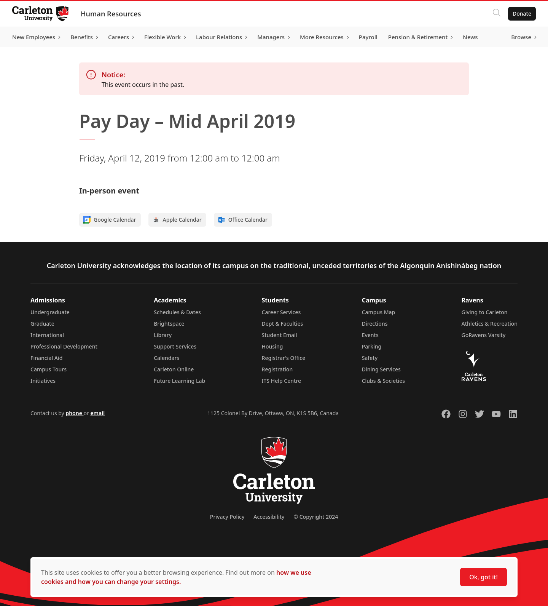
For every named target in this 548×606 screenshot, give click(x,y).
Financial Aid (46, 357)
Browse (521, 37)
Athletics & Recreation (490, 323)
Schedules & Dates (177, 312)
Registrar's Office (284, 357)
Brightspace (169, 323)
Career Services (281, 312)
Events (370, 335)
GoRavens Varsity (484, 335)
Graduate (42, 323)
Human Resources (111, 13)
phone (74, 413)
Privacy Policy (227, 516)
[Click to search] (496, 14)
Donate (522, 13)
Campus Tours (48, 369)
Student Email (279, 335)
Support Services (175, 346)
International (47, 335)
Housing (272, 346)
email (97, 413)
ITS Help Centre (281, 380)
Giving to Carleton (485, 312)
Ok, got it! (483, 577)
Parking (372, 346)
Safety (370, 357)
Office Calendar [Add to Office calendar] (243, 220)
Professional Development (63, 346)
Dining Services (381, 369)
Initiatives (43, 380)
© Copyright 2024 (315, 516)
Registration (277, 369)
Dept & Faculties (282, 323)
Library (163, 335)
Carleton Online (174, 369)
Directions (375, 323)
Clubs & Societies (383, 380)
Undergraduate (50, 312)
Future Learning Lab (179, 380)
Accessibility (268, 516)
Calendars (166, 357)
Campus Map (378, 312)
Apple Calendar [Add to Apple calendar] (177, 220)
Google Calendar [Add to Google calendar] (109, 220)
